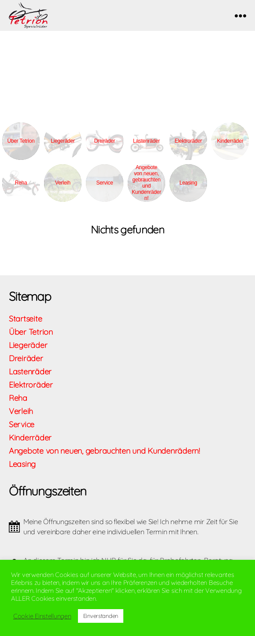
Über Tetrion (21, 141)
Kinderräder (230, 141)
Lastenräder (146, 141)
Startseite (25, 319)
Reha (21, 183)
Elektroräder (188, 141)
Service (104, 183)
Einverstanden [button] (100, 615)
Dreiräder (104, 141)
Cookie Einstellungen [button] (42, 616)
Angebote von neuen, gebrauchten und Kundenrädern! (146, 182)
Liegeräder (63, 141)
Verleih (62, 183)
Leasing (188, 183)
